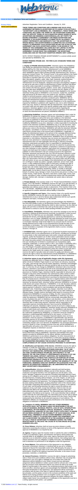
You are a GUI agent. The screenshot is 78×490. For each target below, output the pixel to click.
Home (3, 19)
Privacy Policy (6, 24)
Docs (9, 19)
